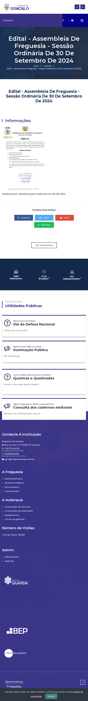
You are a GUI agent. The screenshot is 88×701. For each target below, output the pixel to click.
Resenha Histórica (13, 478)
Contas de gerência (15, 519)
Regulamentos (12, 515)
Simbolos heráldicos (14, 482)
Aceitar (51, 696)
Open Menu (82, 20)
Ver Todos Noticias (44, 245)
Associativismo (12, 487)
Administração (12, 556)
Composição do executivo (18, 506)
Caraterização (12, 491)
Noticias (48, 66)
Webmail (9, 561)
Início (36, 66)
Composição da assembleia (19, 510)
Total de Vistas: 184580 (13, 534)
